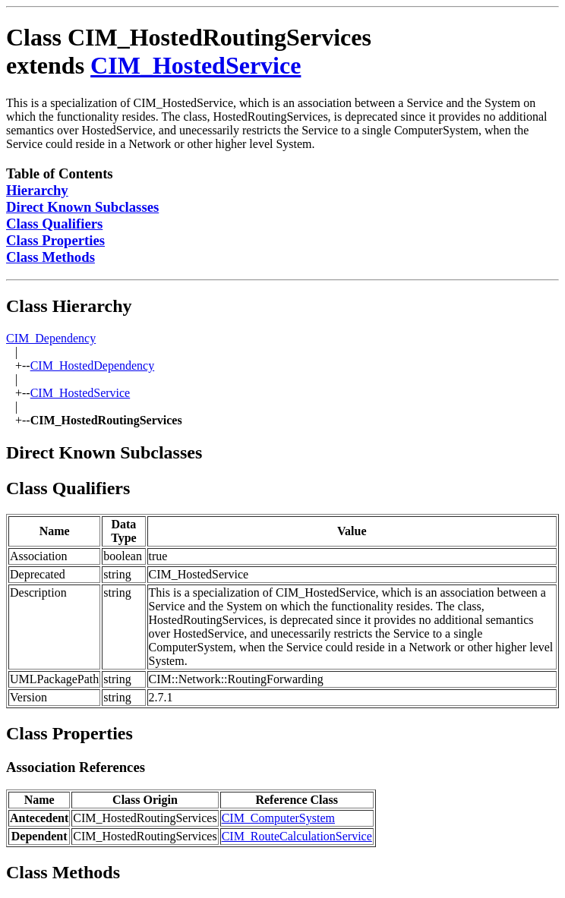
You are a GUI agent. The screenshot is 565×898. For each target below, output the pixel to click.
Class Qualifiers (54, 224)
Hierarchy (37, 190)
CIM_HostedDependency (92, 365)
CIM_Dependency (51, 338)
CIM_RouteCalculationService (297, 836)
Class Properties (55, 240)
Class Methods (50, 257)
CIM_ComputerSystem (278, 817)
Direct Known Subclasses (82, 207)
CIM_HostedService (195, 65)
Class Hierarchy (69, 306)
